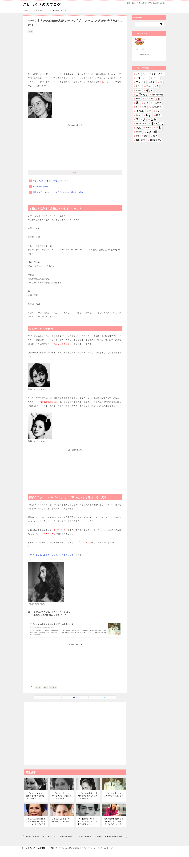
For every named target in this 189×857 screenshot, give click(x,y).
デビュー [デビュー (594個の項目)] (142, 78)
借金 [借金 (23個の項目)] (161, 82)
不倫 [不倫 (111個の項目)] (152, 82)
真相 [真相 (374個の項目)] (158, 127)
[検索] (149, 24)
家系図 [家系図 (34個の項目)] (144, 107)
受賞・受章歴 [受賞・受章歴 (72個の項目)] (157, 94)
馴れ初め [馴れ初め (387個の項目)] (155, 140)
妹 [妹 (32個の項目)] (145, 98)
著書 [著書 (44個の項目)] (137, 136)
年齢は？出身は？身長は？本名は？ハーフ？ (50, 181)
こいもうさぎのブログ (42, 4)
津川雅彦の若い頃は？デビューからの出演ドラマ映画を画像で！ (87, 821)
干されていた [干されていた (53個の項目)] (157, 107)
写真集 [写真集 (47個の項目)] (138, 90)
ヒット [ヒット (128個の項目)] (156, 78)
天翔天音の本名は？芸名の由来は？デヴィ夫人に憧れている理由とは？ (113, 821)
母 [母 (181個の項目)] (137, 119)
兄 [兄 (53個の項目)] (157, 86)
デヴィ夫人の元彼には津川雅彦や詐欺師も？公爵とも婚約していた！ (87, 795)
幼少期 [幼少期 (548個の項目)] (140, 111)
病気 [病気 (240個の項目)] (138, 127)
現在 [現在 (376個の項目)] (153, 119)
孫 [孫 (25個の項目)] (136, 107)
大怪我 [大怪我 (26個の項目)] (138, 98)
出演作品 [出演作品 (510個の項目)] (141, 94)
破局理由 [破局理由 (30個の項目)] (139, 132)
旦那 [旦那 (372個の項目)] (148, 115)
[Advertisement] (75, 51)
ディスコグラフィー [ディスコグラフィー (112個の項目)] (154, 74)
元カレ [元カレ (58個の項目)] (149, 86)
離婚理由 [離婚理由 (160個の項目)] (140, 140)
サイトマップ (39, 10)
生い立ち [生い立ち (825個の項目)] (157, 123)
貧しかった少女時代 (41, 186)
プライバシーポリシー (57, 10)
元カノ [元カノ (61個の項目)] (138, 86)
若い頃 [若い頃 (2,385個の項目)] (152, 132)
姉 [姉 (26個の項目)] (152, 98)
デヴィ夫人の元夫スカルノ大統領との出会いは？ (52, 624)
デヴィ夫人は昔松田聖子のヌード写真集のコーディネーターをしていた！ (35, 821)
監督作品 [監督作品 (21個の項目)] (148, 127)
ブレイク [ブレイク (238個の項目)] (140, 82)
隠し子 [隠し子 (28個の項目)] (155, 136)
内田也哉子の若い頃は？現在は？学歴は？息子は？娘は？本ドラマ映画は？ (50, 836)
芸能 (30, 31)
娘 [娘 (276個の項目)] (159, 98)
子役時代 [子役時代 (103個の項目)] (157, 103)
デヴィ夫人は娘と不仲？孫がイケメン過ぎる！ (61, 820)
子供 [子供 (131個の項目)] (146, 103)
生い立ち (53, 687)
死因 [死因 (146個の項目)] (158, 115)
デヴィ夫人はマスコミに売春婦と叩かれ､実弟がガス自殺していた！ (35, 795)
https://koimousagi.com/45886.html (42, 627)
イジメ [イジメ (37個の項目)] (138, 74)
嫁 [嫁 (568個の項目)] (137, 102)
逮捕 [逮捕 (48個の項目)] (146, 136)
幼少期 (38, 687)
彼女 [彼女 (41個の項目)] (157, 111)
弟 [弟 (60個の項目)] (150, 111)
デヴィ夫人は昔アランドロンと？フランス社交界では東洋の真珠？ (61, 795)
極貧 (45, 687)
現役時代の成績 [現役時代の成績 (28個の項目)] (141, 123)
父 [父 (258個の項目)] (144, 119)
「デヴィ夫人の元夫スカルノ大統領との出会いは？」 (52, 555)
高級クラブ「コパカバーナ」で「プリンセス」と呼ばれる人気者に (59, 192)
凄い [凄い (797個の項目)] (149, 90)
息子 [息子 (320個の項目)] (138, 115)
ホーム (26, 10)
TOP (34, 848)
